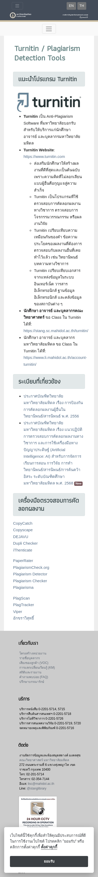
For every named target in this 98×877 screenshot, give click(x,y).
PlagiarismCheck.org (31, 567)
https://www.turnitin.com (44, 156)
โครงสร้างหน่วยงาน (32, 653)
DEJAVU (20, 536)
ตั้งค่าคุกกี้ (49, 847)
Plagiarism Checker (30, 581)
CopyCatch (22, 523)
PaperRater (23, 560)
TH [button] (81, 6)
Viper (17, 611)
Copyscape (23, 530)
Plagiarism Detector (30, 574)
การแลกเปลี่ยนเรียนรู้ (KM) (37, 667)
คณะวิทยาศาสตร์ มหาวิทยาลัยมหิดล (44, 760)
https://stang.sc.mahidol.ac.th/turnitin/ (56, 330)
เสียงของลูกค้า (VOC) (33, 663)
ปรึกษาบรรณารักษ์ (31, 682)
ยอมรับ (49, 861)
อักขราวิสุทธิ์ (23, 618)
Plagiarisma (23, 587)
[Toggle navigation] (17, 5)
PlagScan (21, 598)
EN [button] (71, 6)
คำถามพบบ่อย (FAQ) (33, 677)
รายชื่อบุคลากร (29, 658)
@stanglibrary (36, 788)
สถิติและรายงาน (30, 672)
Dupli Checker (25, 543)
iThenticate (22, 550)
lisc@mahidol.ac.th (41, 784)
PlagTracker (23, 604)
